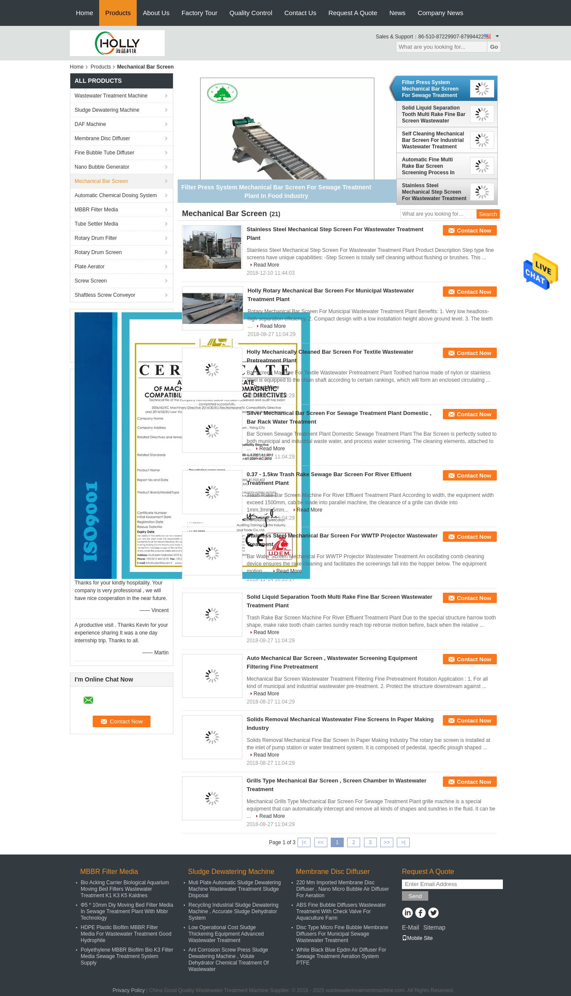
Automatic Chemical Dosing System (116, 195)
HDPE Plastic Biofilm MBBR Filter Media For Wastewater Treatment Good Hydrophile (126, 933)
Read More (266, 265)
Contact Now (474, 230)
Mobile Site (417, 938)
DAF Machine (90, 124)
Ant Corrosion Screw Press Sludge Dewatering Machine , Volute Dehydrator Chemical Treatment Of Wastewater (228, 959)
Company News (440, 12)
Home (84, 12)
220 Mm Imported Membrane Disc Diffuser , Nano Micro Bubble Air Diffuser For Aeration (342, 889)
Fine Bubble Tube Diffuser (105, 153)
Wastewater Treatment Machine (111, 96)
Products (118, 12)
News (397, 12)
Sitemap (434, 927)
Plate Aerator (89, 267)
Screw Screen (91, 281)
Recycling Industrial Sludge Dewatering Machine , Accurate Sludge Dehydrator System (233, 911)
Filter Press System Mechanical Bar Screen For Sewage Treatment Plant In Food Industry (430, 88)
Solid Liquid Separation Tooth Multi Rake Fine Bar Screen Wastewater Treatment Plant (433, 114)
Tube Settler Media (96, 224)
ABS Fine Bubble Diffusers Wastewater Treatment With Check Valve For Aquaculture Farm (341, 911)
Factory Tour (199, 12)
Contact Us (300, 12)
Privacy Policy (129, 990)
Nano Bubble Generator (102, 167)
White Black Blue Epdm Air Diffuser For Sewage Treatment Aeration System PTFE (341, 956)
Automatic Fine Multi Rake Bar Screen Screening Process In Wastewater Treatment (429, 166)
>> (387, 842)
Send (415, 896)
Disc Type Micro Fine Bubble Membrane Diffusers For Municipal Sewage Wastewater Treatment (342, 933)
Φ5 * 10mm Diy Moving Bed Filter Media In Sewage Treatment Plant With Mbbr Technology (127, 911)
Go (494, 47)
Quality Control (250, 12)
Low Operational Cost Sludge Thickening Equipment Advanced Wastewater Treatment (226, 933)
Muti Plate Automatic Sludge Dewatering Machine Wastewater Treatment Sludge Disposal (234, 889)
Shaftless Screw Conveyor (105, 295)
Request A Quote (352, 12)
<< (320, 842)
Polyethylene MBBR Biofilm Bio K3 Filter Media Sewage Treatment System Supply (127, 956)
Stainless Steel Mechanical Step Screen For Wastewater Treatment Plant (434, 191)
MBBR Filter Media (96, 210)
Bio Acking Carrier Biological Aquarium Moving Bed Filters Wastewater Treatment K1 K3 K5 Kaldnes (125, 889)
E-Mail (410, 927)
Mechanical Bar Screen (101, 181)
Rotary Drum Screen (98, 252)
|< (304, 842)
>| (403, 842)
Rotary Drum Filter (96, 238)
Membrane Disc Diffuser (102, 138)
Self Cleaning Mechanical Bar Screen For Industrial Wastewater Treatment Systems (433, 140)
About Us (156, 12)
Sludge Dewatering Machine (107, 110)
